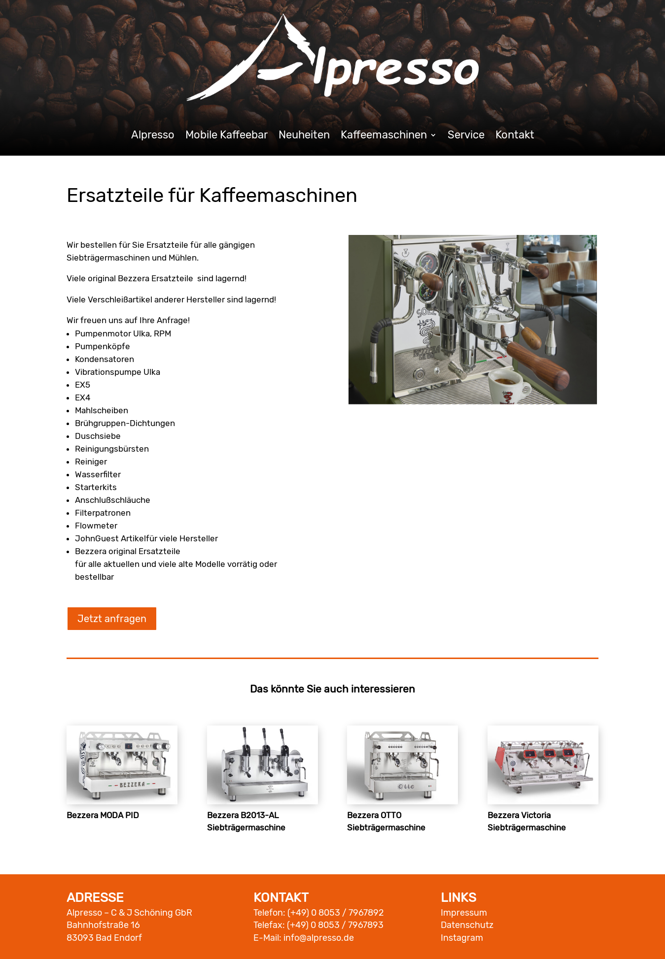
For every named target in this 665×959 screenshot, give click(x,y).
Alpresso (153, 136)
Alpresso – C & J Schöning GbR (129, 912)
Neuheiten (304, 136)
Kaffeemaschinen (384, 136)
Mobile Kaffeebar (226, 136)
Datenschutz (467, 925)
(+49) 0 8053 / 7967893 (335, 925)
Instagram (462, 937)
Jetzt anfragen (111, 619)
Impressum (464, 912)
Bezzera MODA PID (103, 815)
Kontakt (514, 136)
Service (466, 136)
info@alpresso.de (318, 937)
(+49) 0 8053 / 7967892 (335, 912)
